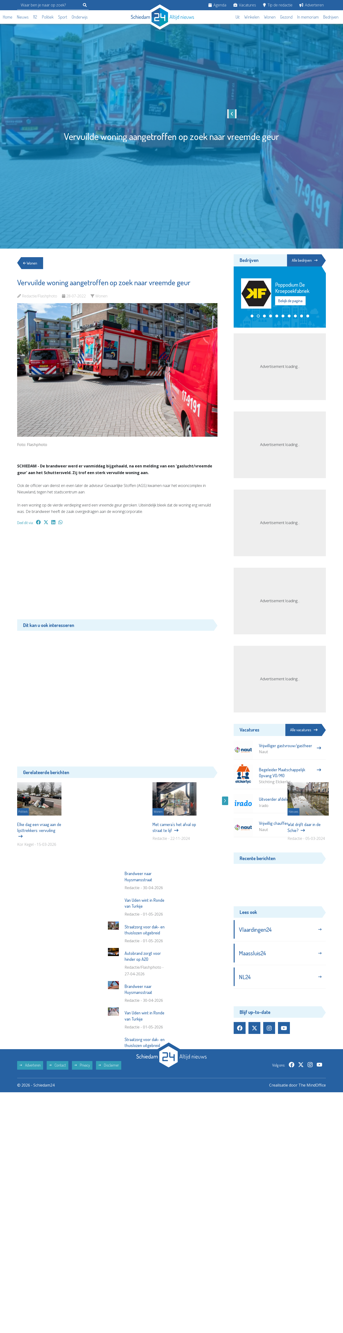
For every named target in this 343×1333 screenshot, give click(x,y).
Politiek (48, 17)
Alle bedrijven (304, 260)
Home (7, 17)
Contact (57, 1127)
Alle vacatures (304, 729)
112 (35, 17)
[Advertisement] (117, 574)
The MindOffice (312, 1146)
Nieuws (23, 17)
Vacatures (244, 5)
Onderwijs (80, 17)
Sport (62, 17)
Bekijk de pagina (290, 297)
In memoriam (308, 17)
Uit (238, 17)
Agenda (217, 5)
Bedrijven (330, 17)
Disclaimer (108, 1127)
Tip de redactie (278, 5)
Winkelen (251, 17)
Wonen (270, 17)
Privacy (82, 1127)
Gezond (286, 17)
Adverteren (311, 5)
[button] (252, 316)
